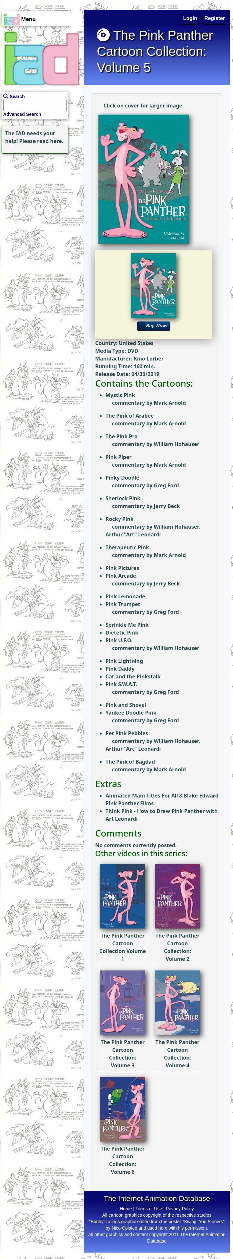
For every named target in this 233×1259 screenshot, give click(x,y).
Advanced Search (22, 114)
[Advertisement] (40, 195)
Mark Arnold (170, 402)
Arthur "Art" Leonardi (133, 534)
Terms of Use (149, 1208)
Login (190, 18)
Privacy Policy (180, 1208)
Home (126, 1208)
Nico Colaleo (124, 1228)
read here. (50, 141)
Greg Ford (166, 485)
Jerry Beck (167, 506)
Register (214, 18)
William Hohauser (176, 444)
